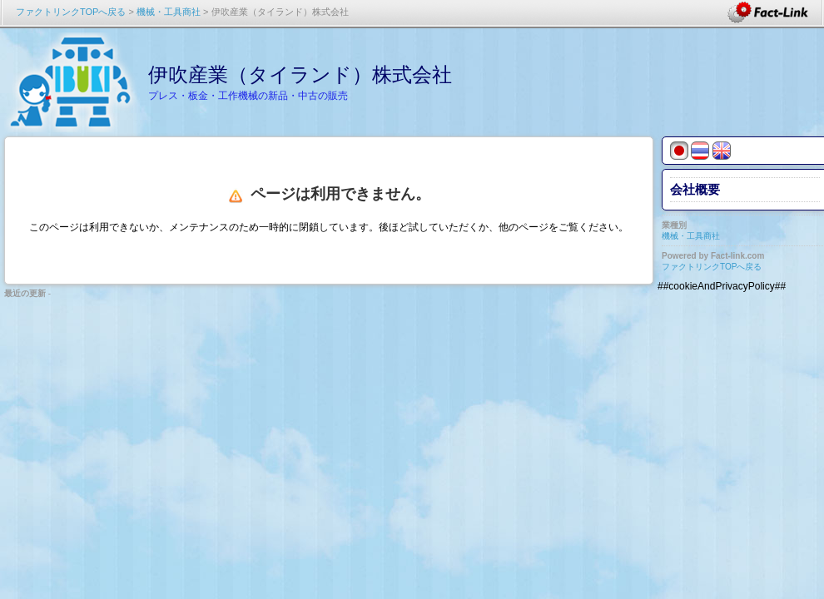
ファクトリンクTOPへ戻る (71, 12)
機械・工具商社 (169, 12)
